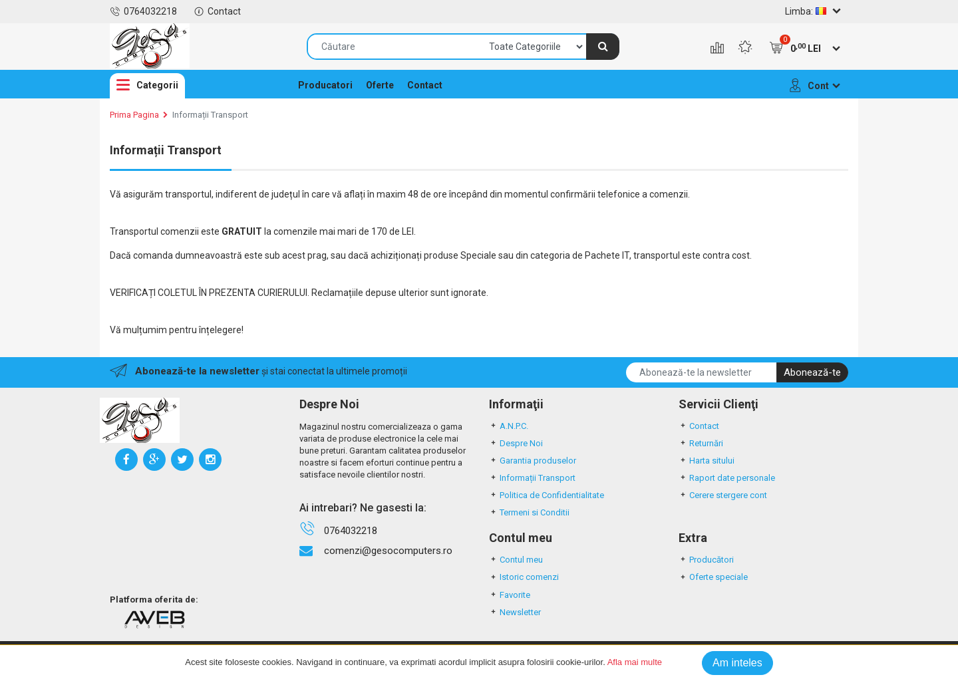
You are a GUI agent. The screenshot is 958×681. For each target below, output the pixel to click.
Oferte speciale (713, 577)
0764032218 (143, 11)
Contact (217, 11)
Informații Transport (210, 115)
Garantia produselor (532, 461)
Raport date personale (727, 478)
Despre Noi (516, 443)
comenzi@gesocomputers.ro (388, 551)
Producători (706, 560)
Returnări (701, 443)
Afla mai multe (634, 662)
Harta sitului (706, 461)
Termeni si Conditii (529, 512)
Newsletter (515, 612)
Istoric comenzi (524, 577)
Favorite (509, 595)
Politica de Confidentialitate (546, 495)
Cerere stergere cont (723, 495)
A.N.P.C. (508, 426)
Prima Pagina (134, 115)
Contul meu (516, 560)
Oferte (380, 85)
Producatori (325, 85)
